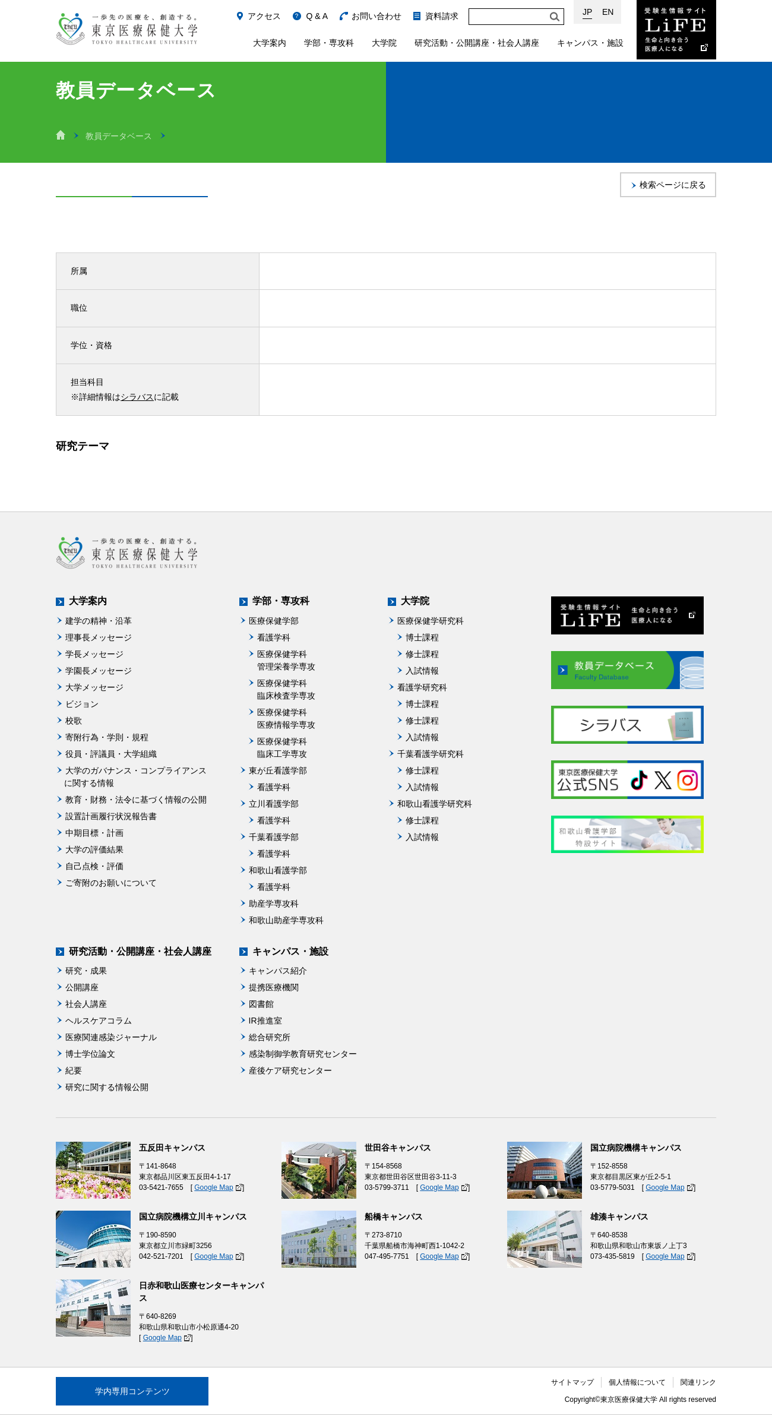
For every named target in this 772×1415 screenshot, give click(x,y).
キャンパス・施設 (590, 43)
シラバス (137, 397)
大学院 (384, 43)
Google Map (213, 1187)
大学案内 (269, 43)
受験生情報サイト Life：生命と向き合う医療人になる (676, 29)
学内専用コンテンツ (132, 1391)
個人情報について (637, 1382)
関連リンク (698, 1382)
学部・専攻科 (329, 43)
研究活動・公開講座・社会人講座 (477, 43)
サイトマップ (572, 1382)
